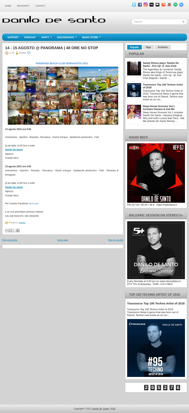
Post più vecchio (115, 240)
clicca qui (33, 203)
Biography (23, 6)
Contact (40, 6)
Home (8, 6)
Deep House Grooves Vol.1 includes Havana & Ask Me (159, 108)
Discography (68, 36)
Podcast (30, 37)
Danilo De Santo (14, 149)
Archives (163, 47)
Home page (62, 240)
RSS (113, 408)
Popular (134, 47)
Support (13, 37)
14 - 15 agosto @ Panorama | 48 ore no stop (51, 48)
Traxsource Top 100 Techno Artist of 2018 (156, 303)
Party (47, 36)
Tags (148, 47)
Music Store (92, 36)
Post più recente (10, 240)
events (22, 222)
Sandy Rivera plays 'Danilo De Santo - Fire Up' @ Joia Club (161, 64)
